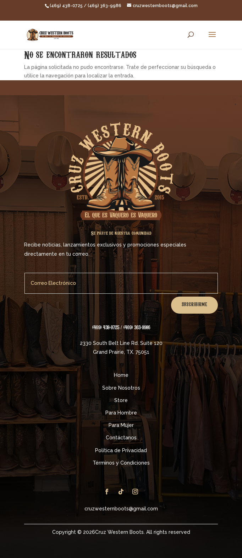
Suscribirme (194, 305)
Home (121, 375)
